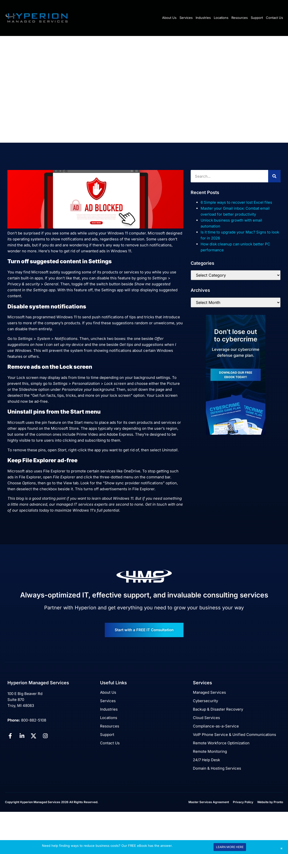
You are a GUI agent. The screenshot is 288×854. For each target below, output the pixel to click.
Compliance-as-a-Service (216, 726)
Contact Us (274, 18)
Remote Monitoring (210, 751)
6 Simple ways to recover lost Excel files (236, 202)
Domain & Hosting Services (217, 768)
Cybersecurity (205, 700)
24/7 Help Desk (206, 759)
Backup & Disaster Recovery (218, 709)
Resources (239, 18)
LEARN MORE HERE (230, 847)
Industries (203, 18)
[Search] (274, 176)
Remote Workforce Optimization (221, 743)
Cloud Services (206, 717)
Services (186, 18)
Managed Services (209, 692)
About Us (169, 18)
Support (257, 18)
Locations (221, 18)
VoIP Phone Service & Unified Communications (234, 734)
